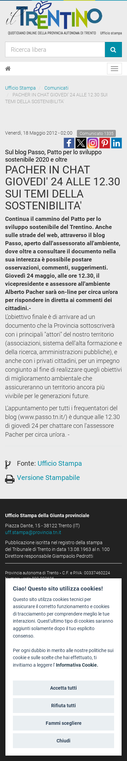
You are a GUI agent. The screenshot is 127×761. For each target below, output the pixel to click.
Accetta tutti (63, 688)
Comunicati (56, 88)
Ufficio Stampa (20, 88)
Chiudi (63, 740)
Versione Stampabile (48, 478)
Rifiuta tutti (63, 705)
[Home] (8, 68)
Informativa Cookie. (77, 665)
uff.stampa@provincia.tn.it (33, 532)
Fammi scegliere (64, 723)
